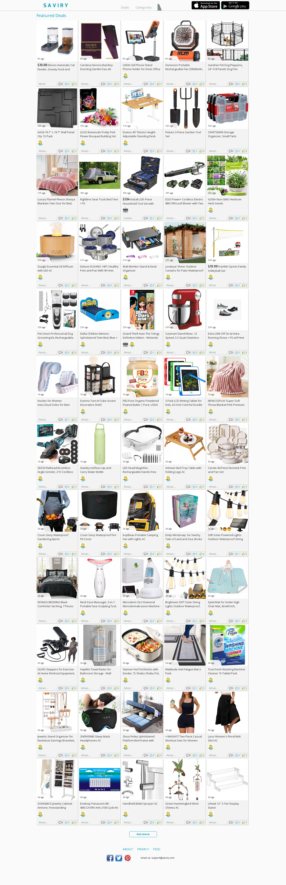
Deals (125, 7)
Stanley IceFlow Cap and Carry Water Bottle (95, 470)
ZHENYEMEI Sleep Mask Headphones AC (95, 738)
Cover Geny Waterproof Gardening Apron (53, 537)
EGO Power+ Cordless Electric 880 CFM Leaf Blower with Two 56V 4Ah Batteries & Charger (184, 203)
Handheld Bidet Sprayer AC (140, 803)
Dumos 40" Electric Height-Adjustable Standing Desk (139, 134)
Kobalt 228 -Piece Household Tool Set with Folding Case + (138, 203)
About (128, 849)
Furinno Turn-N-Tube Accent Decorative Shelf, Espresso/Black (98, 405)
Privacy (143, 849)
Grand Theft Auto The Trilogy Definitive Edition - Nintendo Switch (141, 337)
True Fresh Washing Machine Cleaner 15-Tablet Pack (226, 671)
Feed (156, 849)
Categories (144, 7)
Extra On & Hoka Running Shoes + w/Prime (226, 335)
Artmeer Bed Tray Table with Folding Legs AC (183, 470)
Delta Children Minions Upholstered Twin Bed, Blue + (98, 337)
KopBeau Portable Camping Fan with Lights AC (140, 537)
